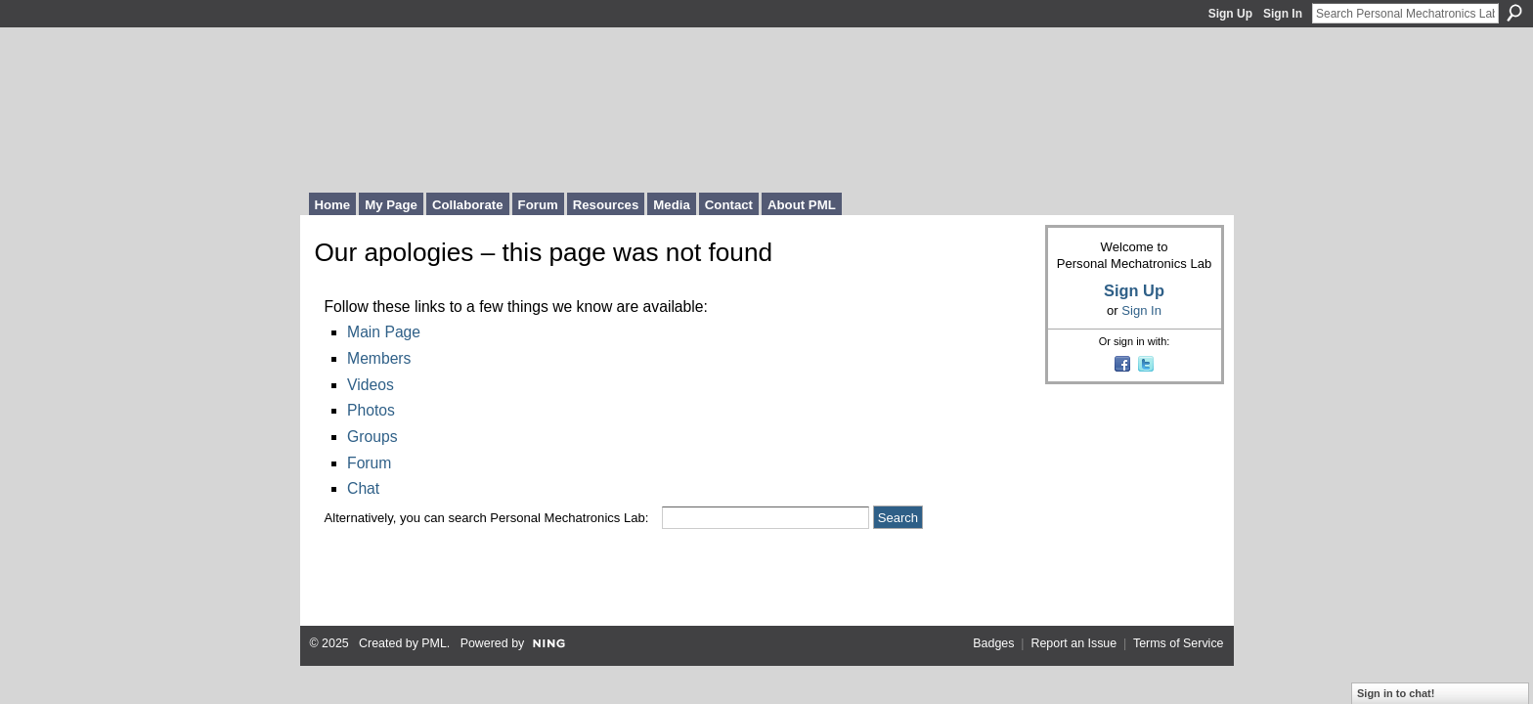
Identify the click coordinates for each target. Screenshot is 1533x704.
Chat (363, 488)
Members (379, 358)
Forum (369, 463)
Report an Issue (1073, 643)
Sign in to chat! (1395, 693)
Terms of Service (1178, 643)
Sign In (1282, 14)
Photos (371, 410)
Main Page (383, 332)
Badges (993, 643)
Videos (370, 384)
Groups (372, 436)
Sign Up (1230, 14)
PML (434, 643)
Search (1514, 13)
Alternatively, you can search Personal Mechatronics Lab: (487, 517)
